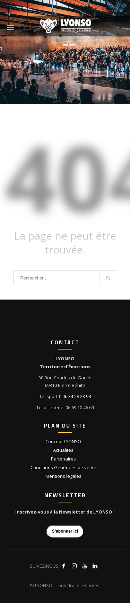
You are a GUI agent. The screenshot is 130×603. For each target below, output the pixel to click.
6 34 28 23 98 (78, 396)
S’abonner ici (65, 531)
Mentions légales (63, 476)
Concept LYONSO (63, 441)
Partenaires (63, 459)
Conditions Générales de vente (63, 467)
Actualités (63, 450)
